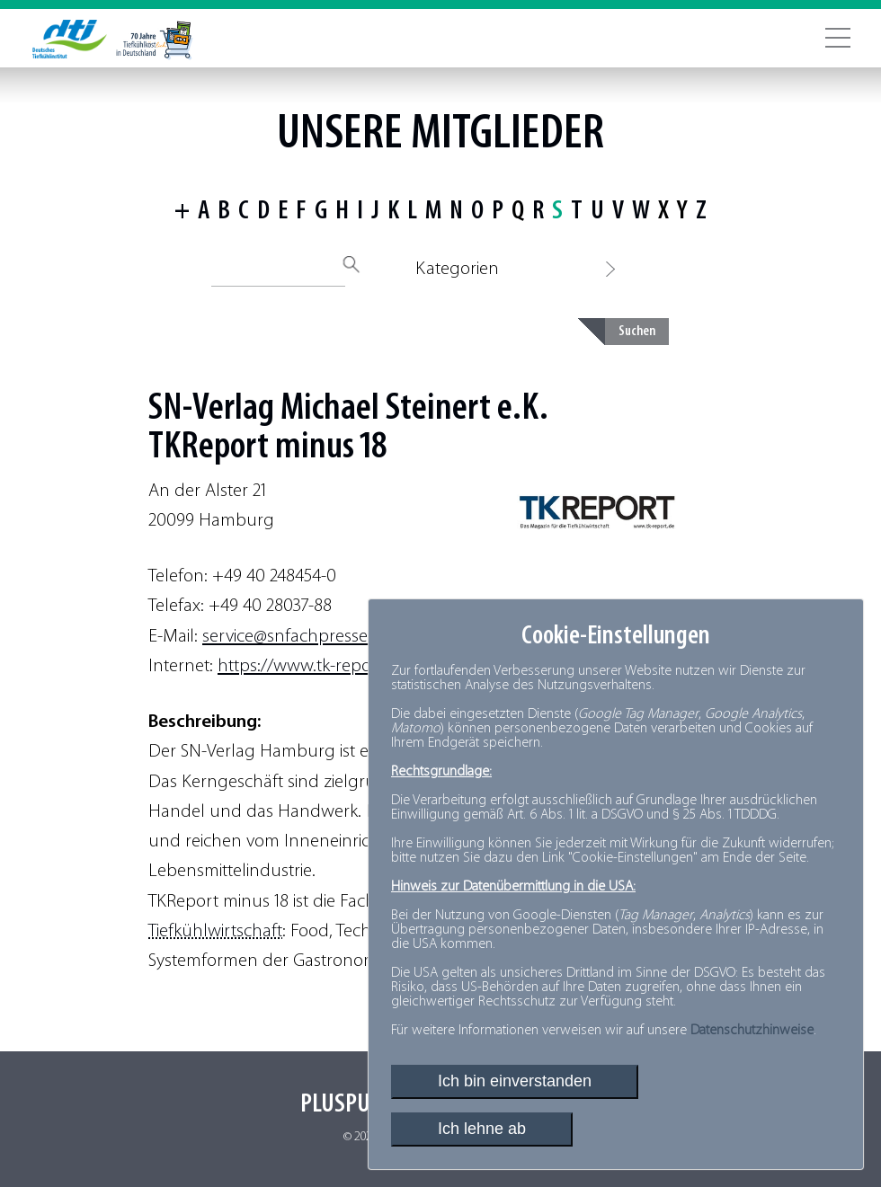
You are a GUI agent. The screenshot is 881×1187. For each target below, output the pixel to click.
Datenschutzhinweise (752, 1030)
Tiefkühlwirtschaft (215, 931)
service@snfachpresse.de (296, 636)
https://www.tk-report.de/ (316, 666)
